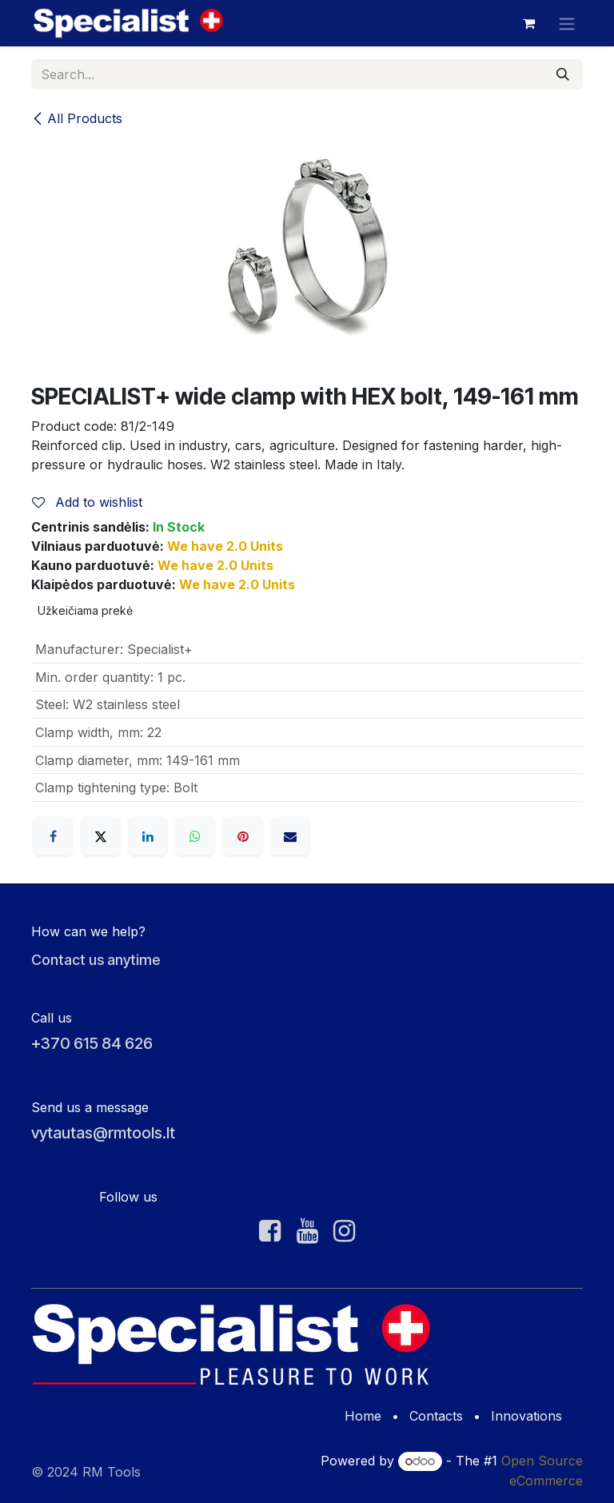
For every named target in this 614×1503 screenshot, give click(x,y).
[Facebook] (53, 836)
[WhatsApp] (195, 836)
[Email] (290, 836)
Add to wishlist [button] (87, 502)
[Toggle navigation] (567, 23)
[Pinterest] (243, 836)
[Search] (563, 74)
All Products (76, 118)
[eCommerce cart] (528, 23)
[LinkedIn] (148, 836)
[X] (101, 836)
